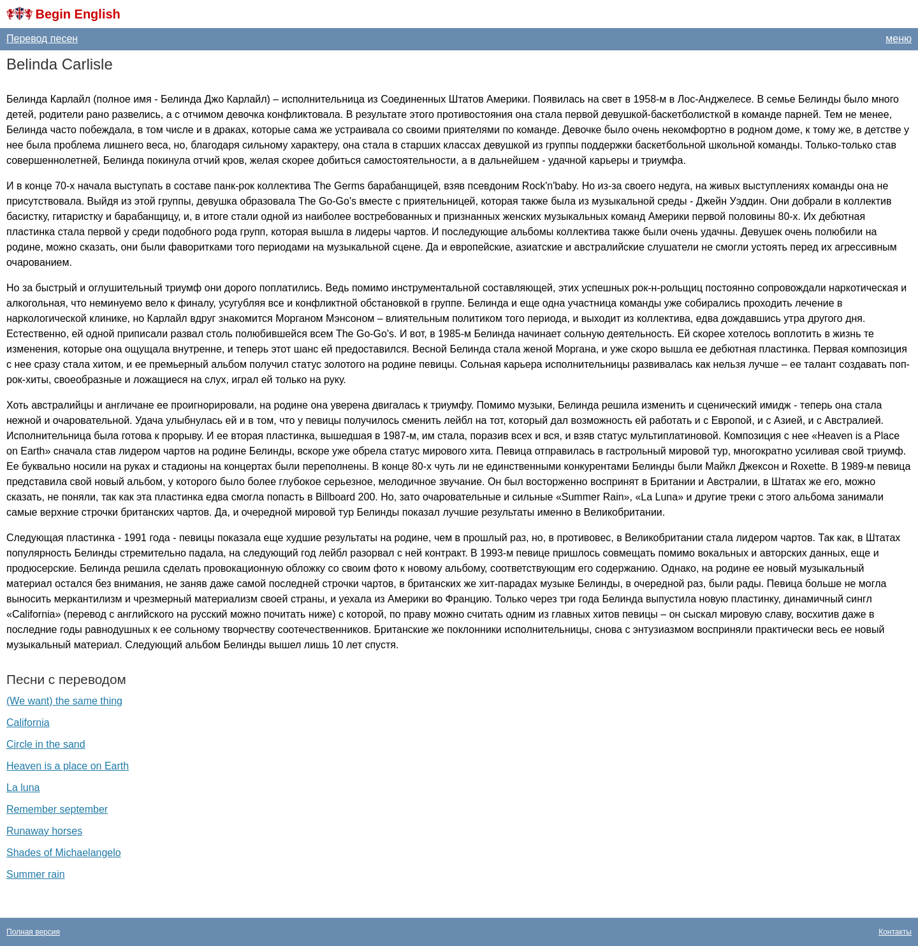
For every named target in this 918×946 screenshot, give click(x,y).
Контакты (895, 932)
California (28, 722)
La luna (23, 787)
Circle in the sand (45, 744)
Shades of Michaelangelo (63, 852)
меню (898, 38)
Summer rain (35, 874)
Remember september (57, 809)
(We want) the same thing (64, 700)
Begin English (77, 14)
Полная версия (33, 932)
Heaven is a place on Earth (67, 765)
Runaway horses (44, 831)
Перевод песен (42, 38)
